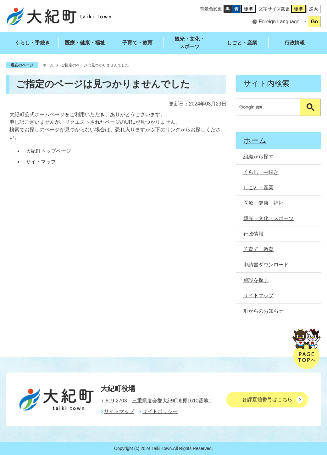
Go (314, 21)
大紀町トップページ (48, 151)
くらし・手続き (32, 42)
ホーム (48, 65)
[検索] (269, 107)
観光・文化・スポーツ (190, 42)
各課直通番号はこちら (267, 399)
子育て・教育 (137, 42)
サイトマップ (41, 161)
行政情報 (295, 42)
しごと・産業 (242, 42)
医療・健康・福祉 (85, 42)
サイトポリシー (160, 411)
